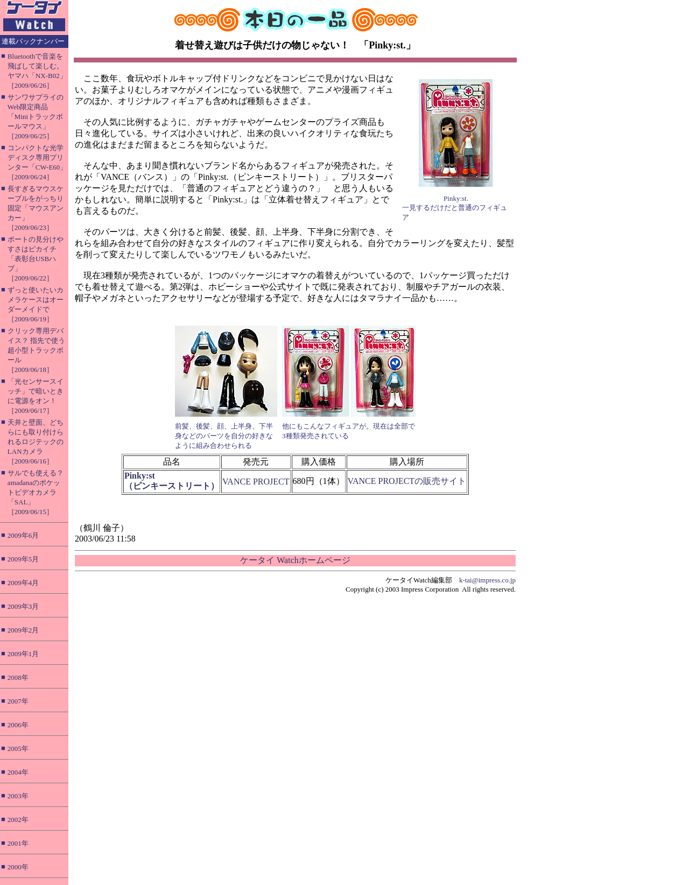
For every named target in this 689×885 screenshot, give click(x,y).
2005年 (18, 748)
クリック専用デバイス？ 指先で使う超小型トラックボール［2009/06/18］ (36, 350)
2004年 (18, 772)
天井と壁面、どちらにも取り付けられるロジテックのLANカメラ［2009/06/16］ (36, 441)
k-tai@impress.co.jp (487, 580)
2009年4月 (23, 583)
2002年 (18, 820)
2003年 (18, 796)
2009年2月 (23, 630)
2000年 (18, 867)
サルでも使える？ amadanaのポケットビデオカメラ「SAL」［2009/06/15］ (36, 492)
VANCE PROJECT (256, 481)
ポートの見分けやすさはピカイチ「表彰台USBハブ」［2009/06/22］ (36, 258)
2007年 (18, 701)
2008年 (18, 677)
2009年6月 (23, 535)
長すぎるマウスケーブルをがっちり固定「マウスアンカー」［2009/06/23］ (36, 208)
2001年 (18, 843)
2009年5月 (23, 559)
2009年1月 (23, 654)
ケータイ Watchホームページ (295, 560)
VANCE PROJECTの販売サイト (407, 481)
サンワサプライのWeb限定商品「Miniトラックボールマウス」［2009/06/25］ (36, 116)
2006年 (18, 725)
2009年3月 (23, 606)
